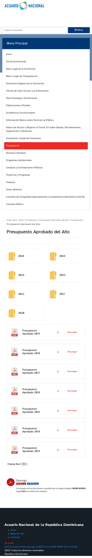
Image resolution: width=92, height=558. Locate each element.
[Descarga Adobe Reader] (46, 487)
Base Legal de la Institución (20, 69)
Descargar (72, 332)
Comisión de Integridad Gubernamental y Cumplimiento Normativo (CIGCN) (45, 197)
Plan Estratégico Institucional (21, 98)
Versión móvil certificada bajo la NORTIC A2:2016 (41, 549)
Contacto (15, 539)
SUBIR (9, 545)
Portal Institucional (16, 61)
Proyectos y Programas (18, 175)
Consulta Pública (14, 204)
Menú (79, 30)
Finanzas (10, 182)
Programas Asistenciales (19, 160)
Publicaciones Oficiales (18, 105)
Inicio (9, 54)
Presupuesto (12, 145)
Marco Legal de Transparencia (21, 76)
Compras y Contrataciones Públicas (24, 167)
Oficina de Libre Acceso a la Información (27, 91)
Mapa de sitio (17, 536)
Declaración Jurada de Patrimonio (23, 138)
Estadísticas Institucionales (20, 113)
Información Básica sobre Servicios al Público (30, 120)
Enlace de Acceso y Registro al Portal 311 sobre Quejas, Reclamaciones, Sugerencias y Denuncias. (43, 129)
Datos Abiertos (14, 189)
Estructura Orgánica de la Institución (25, 83)
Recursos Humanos (16, 153)
